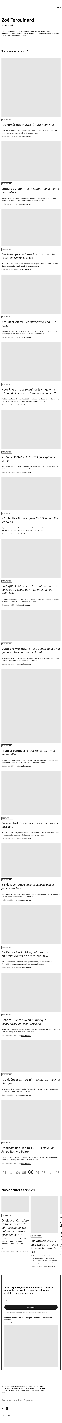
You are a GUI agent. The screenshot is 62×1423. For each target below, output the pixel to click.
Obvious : (15, 1228)
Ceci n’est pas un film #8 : (27, 1149)
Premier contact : (28, 752)
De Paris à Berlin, (25, 954)
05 (24, 1173)
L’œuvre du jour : (31, 190)
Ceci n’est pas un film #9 (28, 256)
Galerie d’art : (29, 824)
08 (43, 1173)
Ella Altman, (44, 1246)
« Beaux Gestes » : (28, 458)
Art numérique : (28, 124)
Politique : (29, 589)
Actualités (6, 120)
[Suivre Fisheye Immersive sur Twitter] (2, 1408)
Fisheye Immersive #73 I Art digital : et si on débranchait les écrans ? (31, 1319)
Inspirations (7, 1215)
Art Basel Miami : (28, 323)
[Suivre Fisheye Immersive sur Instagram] (7, 1408)
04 (18, 1173)
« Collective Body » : (29, 520)
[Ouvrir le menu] (56, 7)
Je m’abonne (31, 1307)
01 (4, 1173)
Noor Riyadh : (28, 391)
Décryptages (7, 818)
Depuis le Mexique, (30, 650)
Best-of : (23, 1021)
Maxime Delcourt (22, 1252)
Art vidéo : (30, 1081)
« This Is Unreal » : (27, 886)
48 (58, 1173)
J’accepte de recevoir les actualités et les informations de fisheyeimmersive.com (28, 1312)
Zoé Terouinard (26, 136)
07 (38, 1173)
